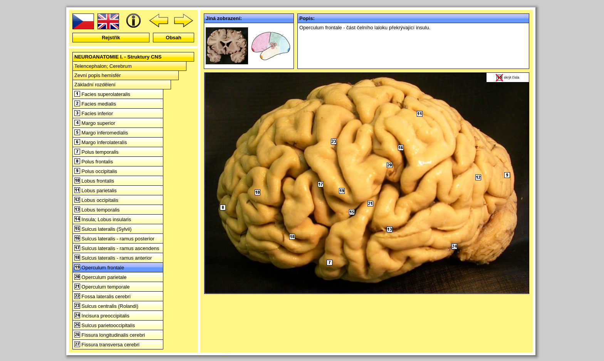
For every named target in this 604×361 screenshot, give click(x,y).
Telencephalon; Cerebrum (103, 66)
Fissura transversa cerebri (106, 345)
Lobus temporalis (97, 210)
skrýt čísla (511, 77)
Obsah (173, 37)
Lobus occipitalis (96, 200)
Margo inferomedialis (101, 133)
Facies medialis (95, 104)
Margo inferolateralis (100, 142)
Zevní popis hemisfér (97, 75)
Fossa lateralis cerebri (102, 296)
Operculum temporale (102, 287)
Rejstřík (111, 37)
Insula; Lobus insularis (102, 219)
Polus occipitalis (95, 171)
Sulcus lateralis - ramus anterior (113, 258)
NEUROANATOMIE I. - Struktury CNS (117, 57)
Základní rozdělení (95, 84)
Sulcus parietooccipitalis (104, 325)
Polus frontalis (93, 162)
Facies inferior (93, 113)
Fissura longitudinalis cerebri (109, 335)
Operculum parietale (100, 277)
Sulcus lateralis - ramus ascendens (116, 248)
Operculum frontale (99, 267)
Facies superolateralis (102, 94)
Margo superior (94, 123)
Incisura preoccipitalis (101, 316)
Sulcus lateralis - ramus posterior (114, 239)
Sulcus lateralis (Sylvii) (103, 229)
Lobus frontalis (94, 181)
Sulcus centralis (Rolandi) (106, 306)
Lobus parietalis (95, 190)
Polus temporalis (96, 152)
